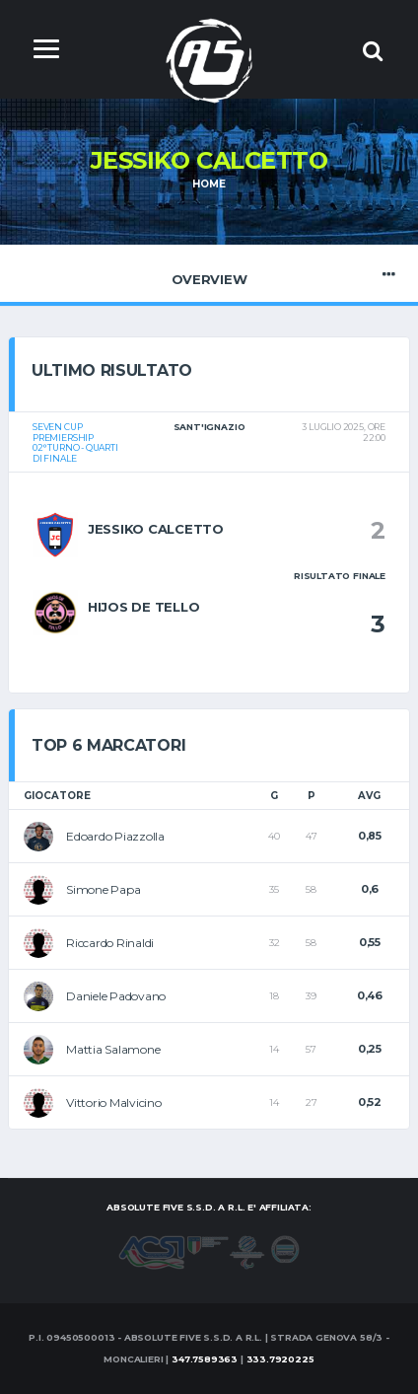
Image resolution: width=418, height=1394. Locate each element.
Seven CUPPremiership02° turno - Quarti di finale (75, 442)
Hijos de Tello (143, 607)
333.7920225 (280, 1359)
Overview (209, 274)
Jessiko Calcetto (156, 529)
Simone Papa (103, 889)
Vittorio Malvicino (114, 1102)
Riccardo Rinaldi (110, 942)
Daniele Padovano (116, 996)
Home (208, 184)
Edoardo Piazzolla (115, 836)
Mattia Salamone (113, 1049)
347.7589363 (205, 1359)
